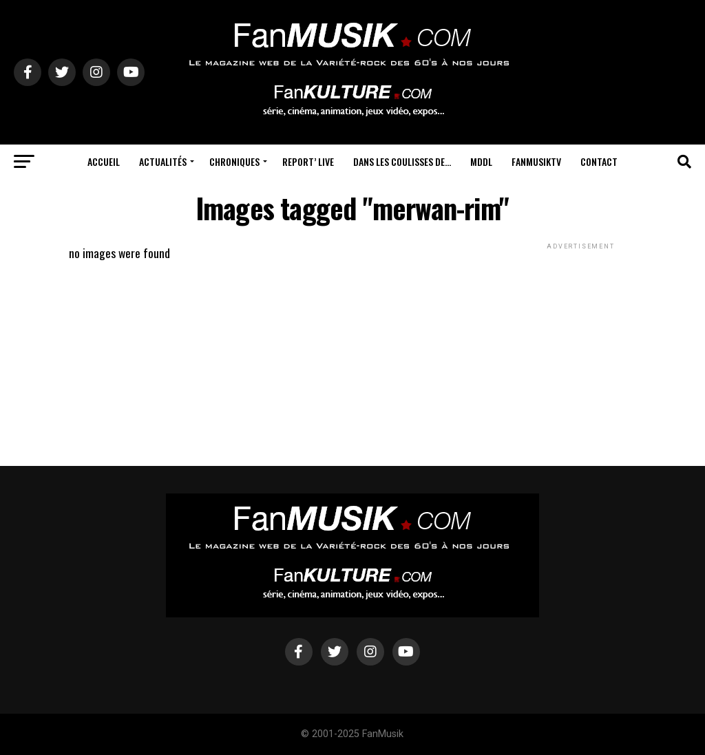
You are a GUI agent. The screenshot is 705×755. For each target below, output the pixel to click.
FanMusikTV (536, 161)
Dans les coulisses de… (402, 161)
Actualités (163, 161)
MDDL (481, 161)
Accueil (103, 161)
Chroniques (234, 161)
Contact (599, 161)
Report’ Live (308, 161)
